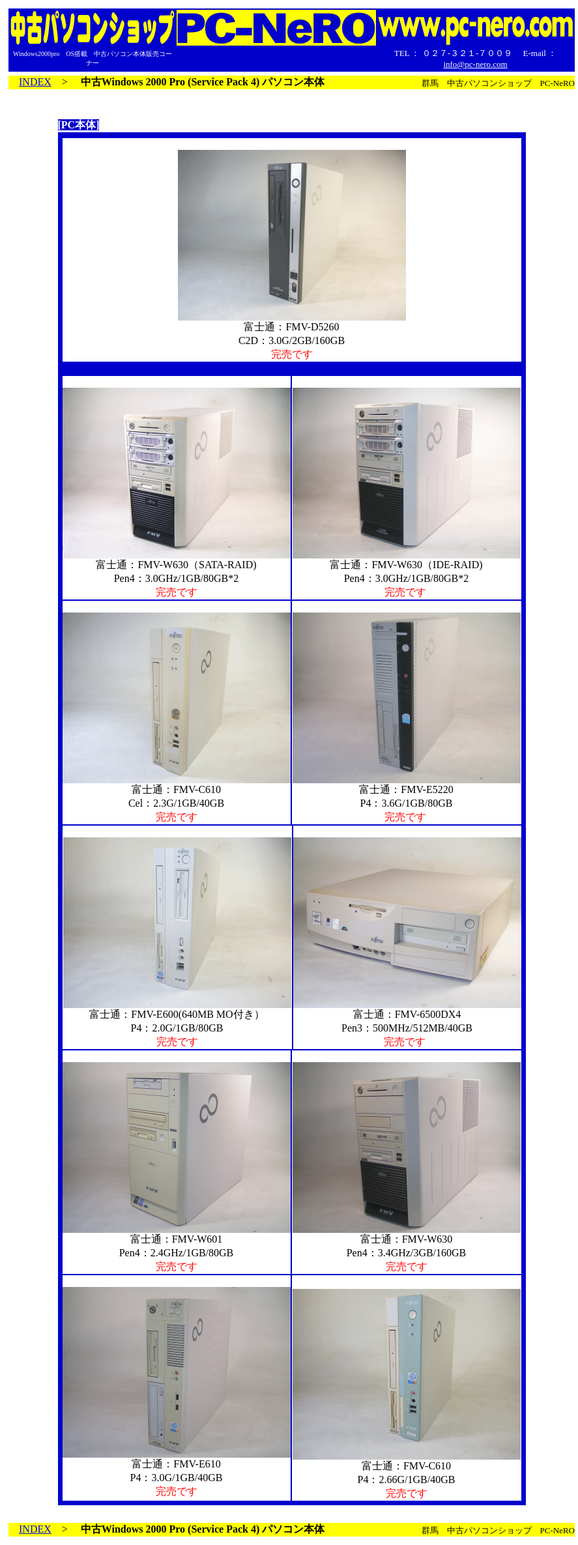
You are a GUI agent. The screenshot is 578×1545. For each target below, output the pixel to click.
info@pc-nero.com (475, 64)
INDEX (35, 81)
